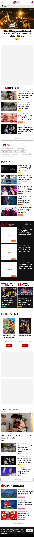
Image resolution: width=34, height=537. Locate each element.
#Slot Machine (7, 151)
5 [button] (19, 41)
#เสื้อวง (16, 151)
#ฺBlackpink (5, 154)
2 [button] (15, 41)
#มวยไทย (20, 149)
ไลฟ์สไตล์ (15, 409)
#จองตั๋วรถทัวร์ (26, 154)
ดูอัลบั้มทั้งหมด (27, 224)
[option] (17, 24)
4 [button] (18, 41)
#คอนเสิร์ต (5, 149)
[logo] (17, 2)
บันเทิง (3, 409)
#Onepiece (20, 157)
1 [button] (14, 41)
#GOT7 (23, 151)
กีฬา (9, 409)
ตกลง (29, 530)
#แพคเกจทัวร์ (15, 154)
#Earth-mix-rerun (8, 157)
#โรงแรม (12, 149)
